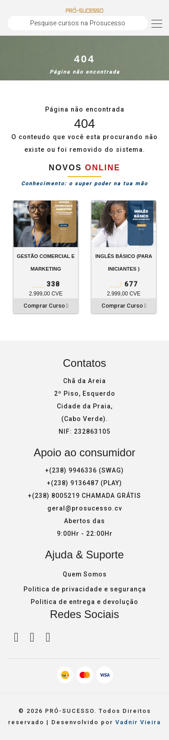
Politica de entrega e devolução (84, 602)
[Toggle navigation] (156, 23)
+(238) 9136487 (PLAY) (84, 483)
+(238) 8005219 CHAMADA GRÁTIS (84, 495)
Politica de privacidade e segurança (84, 589)
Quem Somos (84, 574)
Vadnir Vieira (138, 722)
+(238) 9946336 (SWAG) (84, 470)
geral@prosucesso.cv (84, 508)
